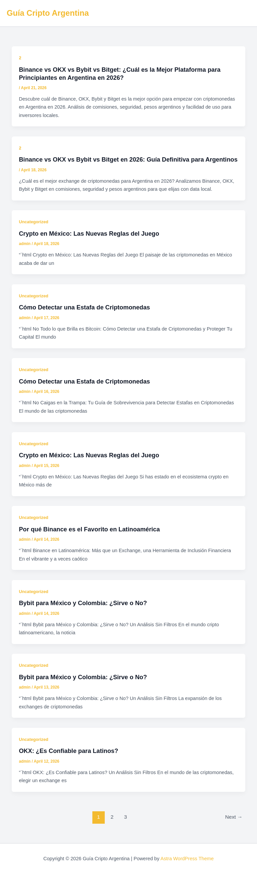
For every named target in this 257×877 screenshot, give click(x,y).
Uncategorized (33, 221)
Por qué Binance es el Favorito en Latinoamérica (89, 529)
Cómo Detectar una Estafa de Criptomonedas (84, 307)
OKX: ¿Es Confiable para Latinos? (68, 750)
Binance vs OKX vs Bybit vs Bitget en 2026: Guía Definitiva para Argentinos (128, 159)
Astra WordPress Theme (186, 858)
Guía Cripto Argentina (48, 13)
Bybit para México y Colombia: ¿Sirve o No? (83, 602)
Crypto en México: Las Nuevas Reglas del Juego (89, 233)
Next (234, 817)
